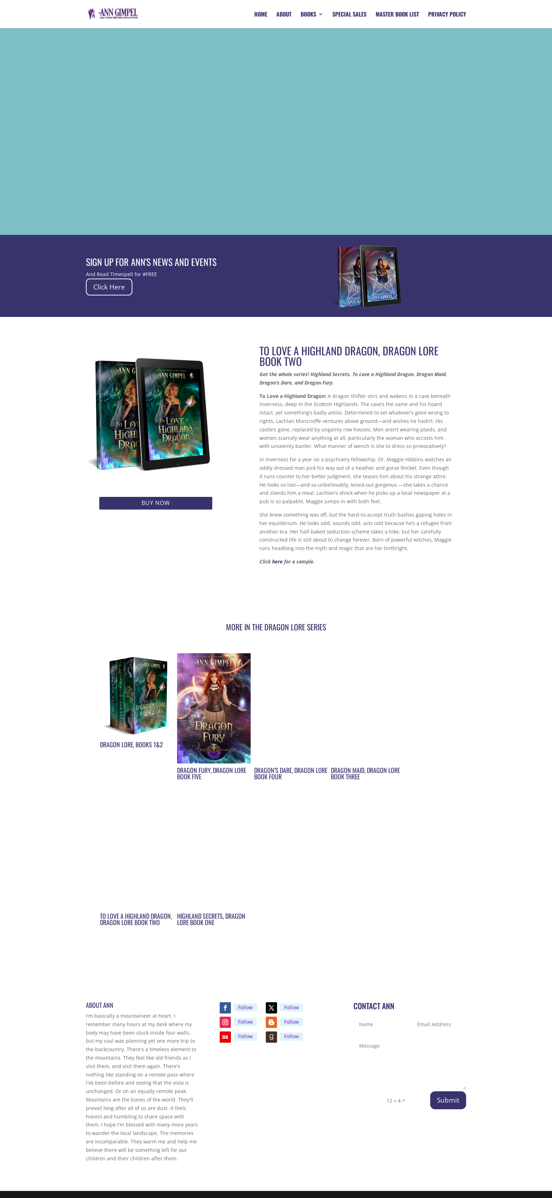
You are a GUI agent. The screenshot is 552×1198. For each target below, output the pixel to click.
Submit (448, 1100)
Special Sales (349, 15)
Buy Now (156, 503)
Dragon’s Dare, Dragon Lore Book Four (290, 773)
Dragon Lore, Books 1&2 (131, 744)
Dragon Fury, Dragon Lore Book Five (211, 773)
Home (260, 15)
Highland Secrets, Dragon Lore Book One (211, 919)
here (277, 561)
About (283, 15)
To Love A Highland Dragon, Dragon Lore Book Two (136, 919)
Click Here (110, 287)
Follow (245, 1007)
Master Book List (397, 15)
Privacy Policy (447, 15)
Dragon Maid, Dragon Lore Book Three (365, 773)
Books (308, 15)
